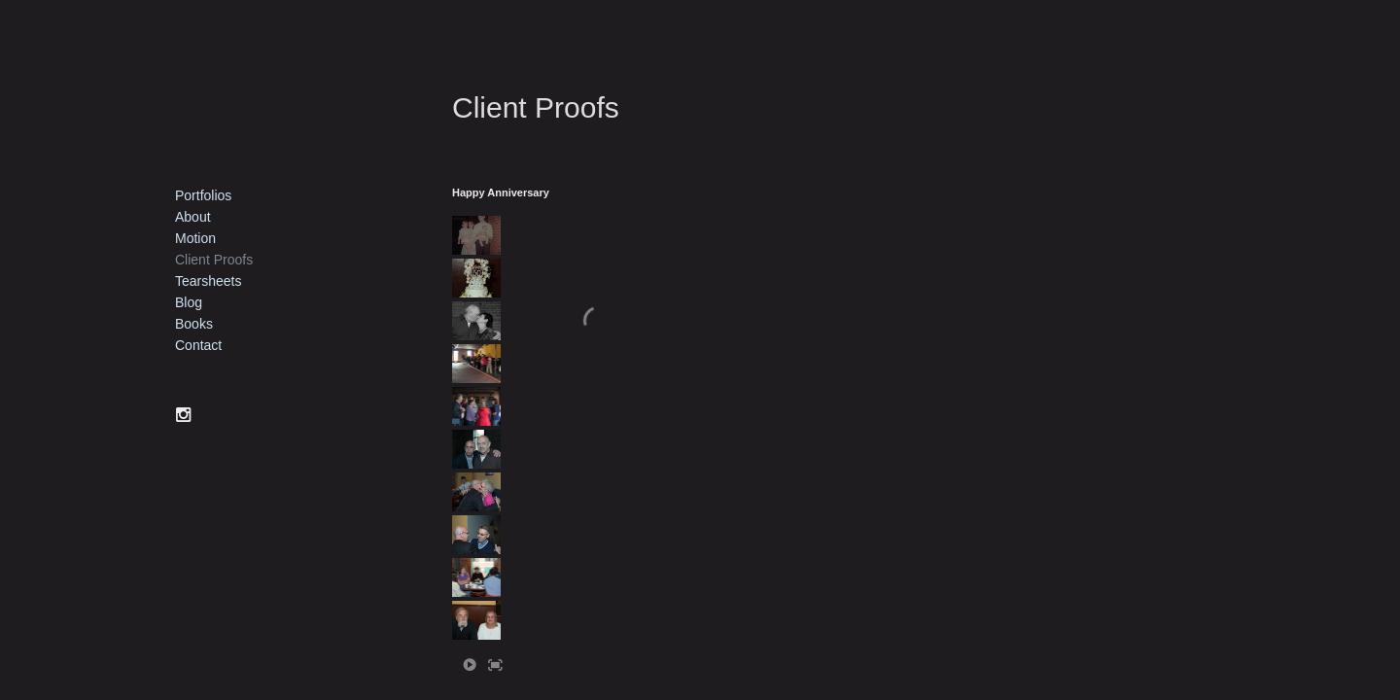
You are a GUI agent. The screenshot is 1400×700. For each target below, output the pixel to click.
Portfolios (203, 195)
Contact (198, 345)
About (193, 217)
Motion (195, 238)
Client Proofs (214, 259)
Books (194, 324)
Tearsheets (208, 281)
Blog (188, 302)
